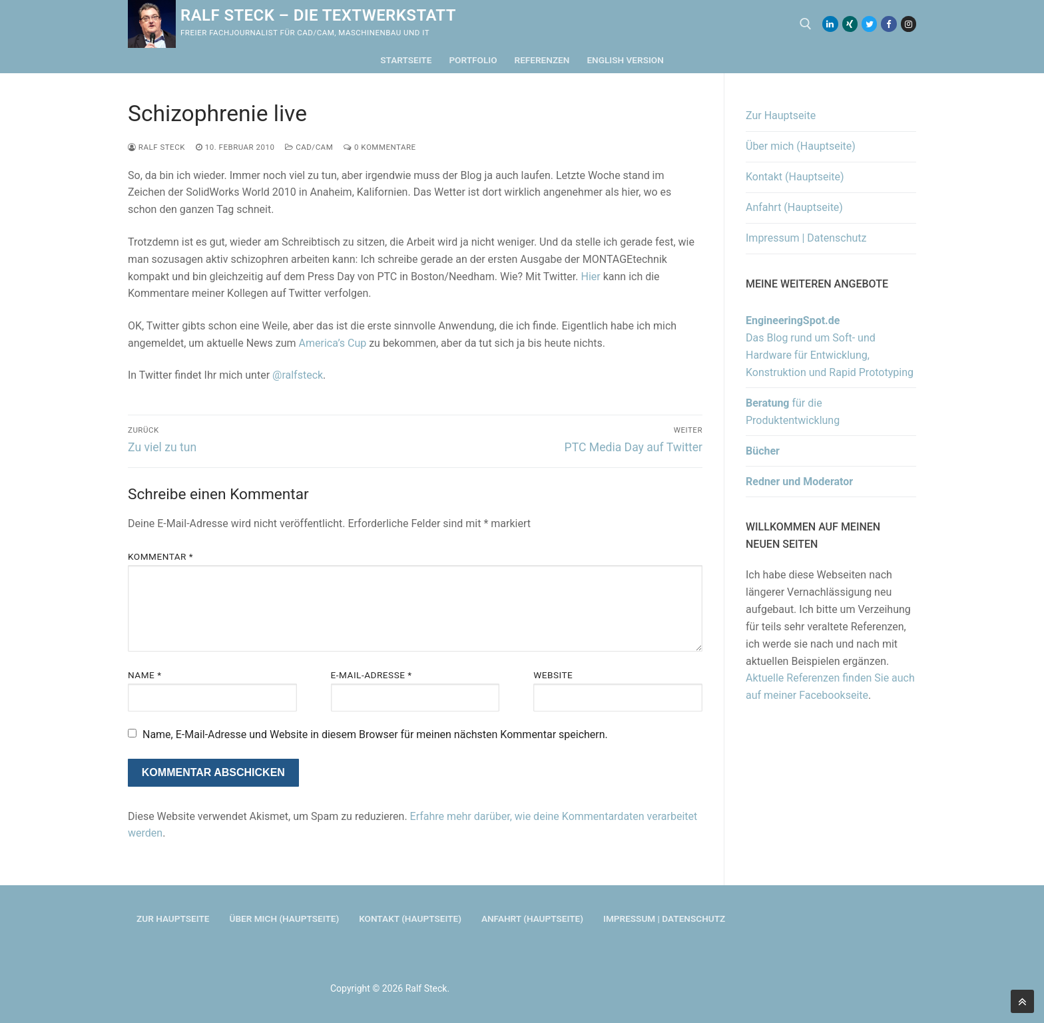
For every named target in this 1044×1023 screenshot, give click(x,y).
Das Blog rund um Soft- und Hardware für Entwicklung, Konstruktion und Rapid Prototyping (830, 346)
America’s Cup (333, 343)
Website (553, 675)
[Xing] (850, 23)
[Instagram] (908, 23)
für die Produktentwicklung (793, 412)
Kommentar (160, 556)
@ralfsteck (297, 375)
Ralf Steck (156, 147)
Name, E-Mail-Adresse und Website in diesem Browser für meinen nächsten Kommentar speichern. (375, 734)
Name (145, 675)
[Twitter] (869, 23)
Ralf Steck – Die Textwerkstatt (318, 15)
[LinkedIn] (830, 23)
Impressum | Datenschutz (806, 238)
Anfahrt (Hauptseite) (794, 207)
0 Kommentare (379, 147)
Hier (590, 276)
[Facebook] (888, 23)
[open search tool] (806, 24)
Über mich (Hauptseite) (801, 146)
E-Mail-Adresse (371, 675)
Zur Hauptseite (781, 115)
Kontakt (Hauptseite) (795, 176)
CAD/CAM (309, 147)
